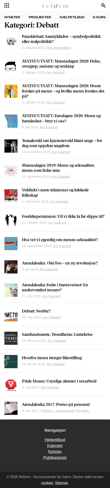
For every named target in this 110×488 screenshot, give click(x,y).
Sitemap (61, 483)
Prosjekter (40, 17)
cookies (47, 483)
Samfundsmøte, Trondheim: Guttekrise (57, 335)
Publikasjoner (55, 457)
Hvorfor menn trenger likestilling (52, 358)
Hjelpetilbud (72, 17)
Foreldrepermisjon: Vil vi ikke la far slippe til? (63, 217)
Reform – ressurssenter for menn (65, 410)
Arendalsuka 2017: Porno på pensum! (56, 405)
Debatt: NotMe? (36, 311)
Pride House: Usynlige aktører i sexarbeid (59, 381)
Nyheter (12, 17)
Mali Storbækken (59, 48)
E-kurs (99, 17)
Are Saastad (55, 72)
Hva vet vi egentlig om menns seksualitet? (60, 240)
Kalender (55, 446)
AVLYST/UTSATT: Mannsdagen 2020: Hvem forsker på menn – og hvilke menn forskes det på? (63, 91)
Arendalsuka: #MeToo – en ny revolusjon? (60, 263)
